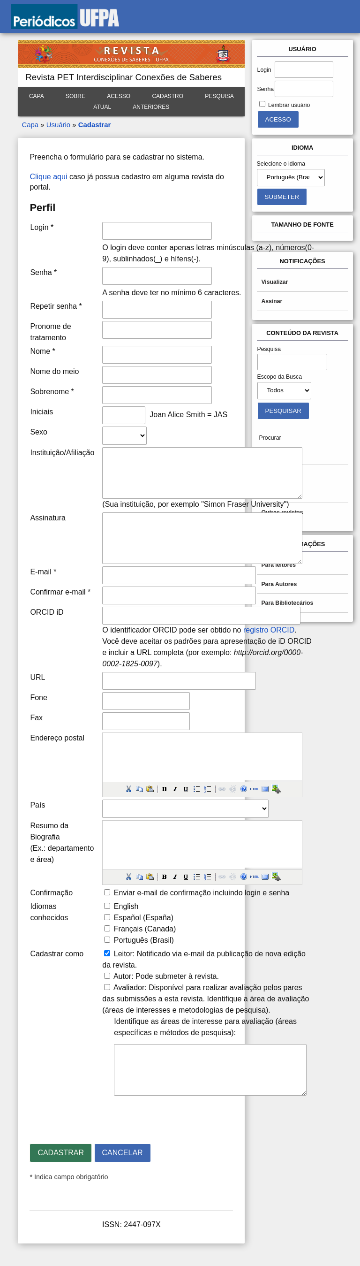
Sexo (38, 432)
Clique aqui (48, 177)
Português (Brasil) (144, 940)
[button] (128, 789)
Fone (38, 698)
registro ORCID (268, 630)
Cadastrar (94, 125)
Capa (36, 96)
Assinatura (48, 518)
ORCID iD (46, 612)
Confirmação (51, 893)
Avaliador (128, 987)
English (126, 906)
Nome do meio (54, 371)
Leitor (123, 954)
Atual (102, 107)
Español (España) (143, 918)
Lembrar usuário (289, 105)
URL (37, 677)
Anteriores (151, 107)
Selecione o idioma (281, 163)
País (37, 805)
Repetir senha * (56, 306)
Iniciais (41, 412)
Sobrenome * (52, 392)
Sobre (75, 96)
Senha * (43, 272)
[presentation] (101, 1116)
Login (264, 70)
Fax (36, 718)
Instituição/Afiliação (62, 453)
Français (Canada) (145, 929)
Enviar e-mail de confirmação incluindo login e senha (201, 893)
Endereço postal (57, 738)
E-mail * (43, 572)
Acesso (118, 96)
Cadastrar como (56, 954)
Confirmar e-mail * (60, 592)
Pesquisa (219, 96)
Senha (265, 89)
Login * (41, 227)
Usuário (58, 125)
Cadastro (167, 96)
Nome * (42, 351)
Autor (122, 976)
